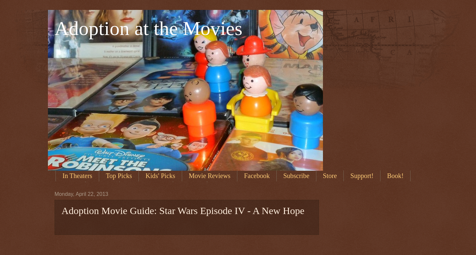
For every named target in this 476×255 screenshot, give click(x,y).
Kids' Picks (160, 175)
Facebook (257, 175)
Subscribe (296, 175)
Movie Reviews (209, 175)
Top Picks (119, 175)
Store (330, 175)
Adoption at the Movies (148, 28)
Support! (362, 175)
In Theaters (77, 175)
